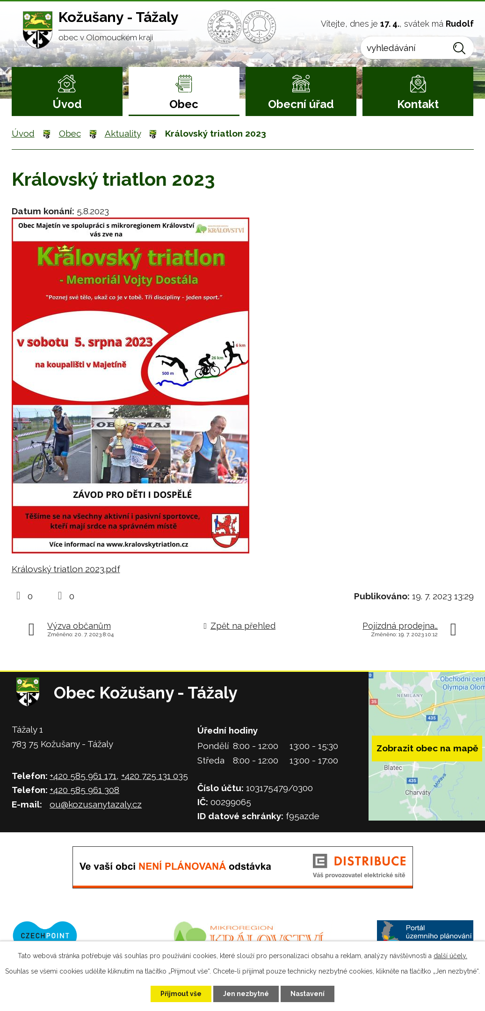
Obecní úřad (301, 104)
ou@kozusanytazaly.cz (96, 804)
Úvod (67, 104)
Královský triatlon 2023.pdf (66, 569)
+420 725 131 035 (154, 776)
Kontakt (418, 104)
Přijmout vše (181, 993)
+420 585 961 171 (83, 776)
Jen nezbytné (246, 993)
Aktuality (123, 133)
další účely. (450, 956)
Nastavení (307, 993)
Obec (183, 104)
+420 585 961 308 (84, 790)
